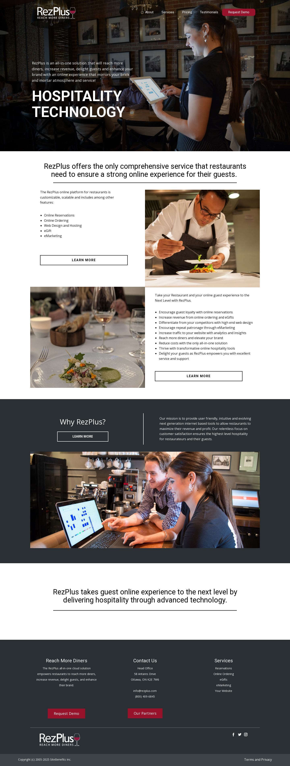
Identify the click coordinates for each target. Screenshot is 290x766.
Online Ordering (223, 674)
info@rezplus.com (145, 691)
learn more (84, 260)
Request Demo (238, 12)
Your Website (223, 691)
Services (168, 12)
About (149, 12)
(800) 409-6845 (145, 696)
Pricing (187, 12)
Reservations (223, 668)
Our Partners (145, 713)
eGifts (223, 679)
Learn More (82, 436)
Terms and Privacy (258, 759)
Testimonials (209, 12)
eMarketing (223, 685)
